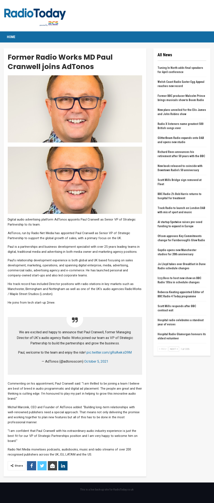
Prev (162, 349)
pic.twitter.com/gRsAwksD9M (109, 352)
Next (174, 349)
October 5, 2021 (96, 361)
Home (11, 37)
